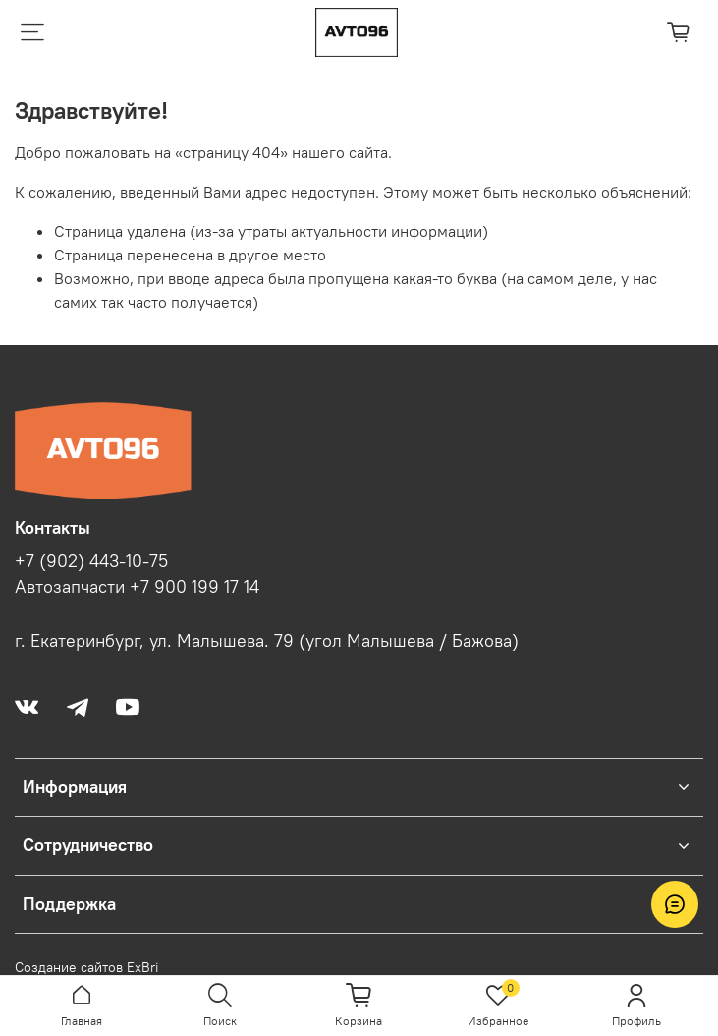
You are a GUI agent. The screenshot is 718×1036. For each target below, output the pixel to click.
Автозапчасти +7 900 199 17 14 (137, 587)
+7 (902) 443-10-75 (91, 561)
